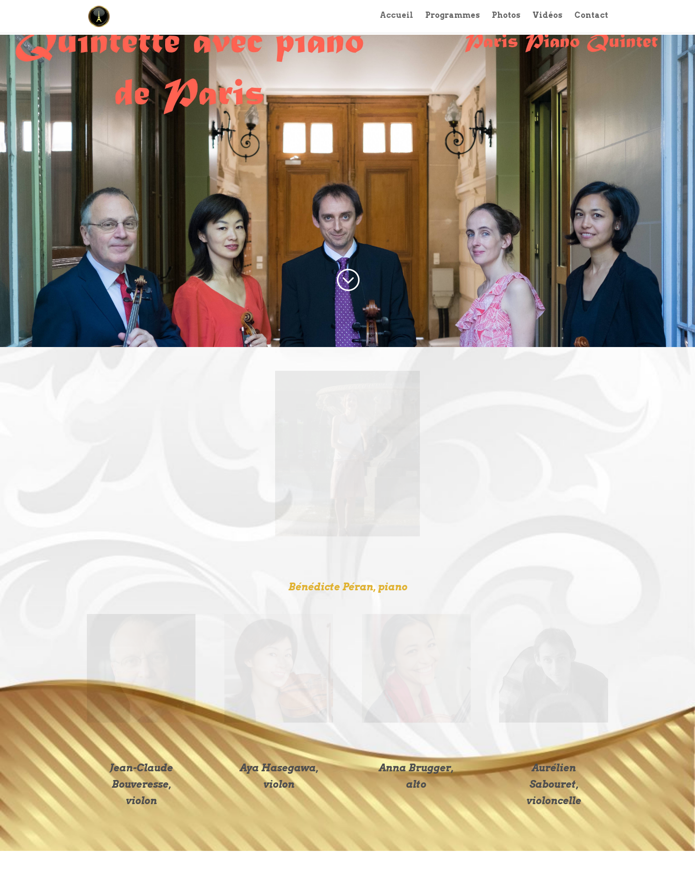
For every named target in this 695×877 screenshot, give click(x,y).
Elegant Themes (133, 863)
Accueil (396, 18)
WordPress (206, 863)
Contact (591, 18)
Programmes (452, 18)
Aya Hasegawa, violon (279, 776)
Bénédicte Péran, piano (347, 587)
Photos (506, 18)
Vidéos (547, 18)
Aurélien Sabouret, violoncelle (554, 784)
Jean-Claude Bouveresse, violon (141, 784)
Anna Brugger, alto (416, 776)
